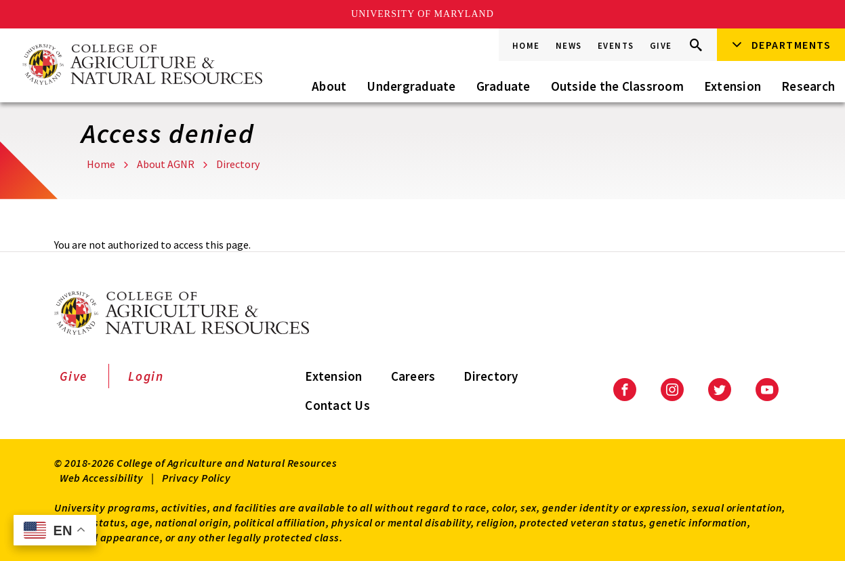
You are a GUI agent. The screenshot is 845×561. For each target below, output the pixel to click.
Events (616, 45)
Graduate (503, 86)
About (329, 86)
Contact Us (337, 405)
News (569, 45)
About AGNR (165, 164)
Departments (791, 44)
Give (661, 45)
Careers (413, 376)
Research (808, 86)
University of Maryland (422, 14)
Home (526, 45)
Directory (238, 164)
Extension (732, 86)
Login (146, 376)
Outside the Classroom (617, 86)
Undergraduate (411, 86)
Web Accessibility (102, 477)
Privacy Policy (196, 477)
